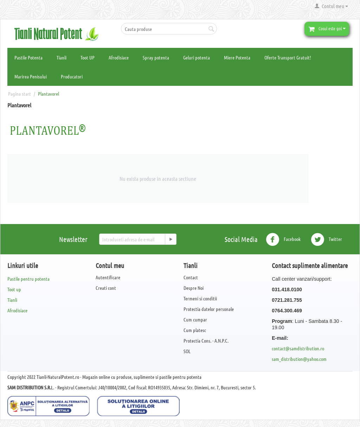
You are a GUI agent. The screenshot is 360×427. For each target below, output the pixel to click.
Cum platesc (195, 330)
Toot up (14, 289)
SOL (187, 351)
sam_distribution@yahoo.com (299, 359)
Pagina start (19, 93)
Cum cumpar (195, 319)
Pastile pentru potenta (28, 278)
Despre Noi (194, 288)
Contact (191, 277)
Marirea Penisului (30, 76)
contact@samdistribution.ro (298, 348)
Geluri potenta (196, 57)
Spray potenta (156, 57)
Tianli (61, 57)
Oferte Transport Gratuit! (287, 57)
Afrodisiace (119, 57)
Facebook (283, 239)
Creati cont (106, 288)
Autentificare (108, 277)
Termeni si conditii (200, 298)
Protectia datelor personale (209, 309)
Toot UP (88, 57)
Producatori (72, 76)
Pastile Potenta (28, 57)
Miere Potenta (237, 57)
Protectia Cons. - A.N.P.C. (206, 340)
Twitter (326, 239)
